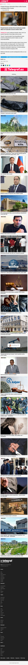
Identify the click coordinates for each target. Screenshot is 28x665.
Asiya (1, 611)
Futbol (1, 640)
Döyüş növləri (2, 637)
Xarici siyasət (2, 577)
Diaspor (2, 573)
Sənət (1, 630)
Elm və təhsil (2, 598)
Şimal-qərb (2, 652)
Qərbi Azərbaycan (3, 574)
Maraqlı (2, 622)
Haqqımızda (17, 658)
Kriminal (2, 621)
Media (1, 602)
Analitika (2, 581)
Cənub (1, 648)
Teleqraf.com (4, 32)
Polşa (7, 61)
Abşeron (2, 655)
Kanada (4, 61)
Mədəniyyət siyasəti (3, 627)
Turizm (2, 592)
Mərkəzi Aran (2, 651)
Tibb (1, 601)
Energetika (2, 587)
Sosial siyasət (3, 597)
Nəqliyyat (2, 591)
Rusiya (2, 61)
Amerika (2, 610)
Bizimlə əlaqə (23, 658)
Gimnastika (2, 636)
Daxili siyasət (2, 578)
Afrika (1, 608)
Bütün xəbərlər (3, 658)
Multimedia (12, 658)
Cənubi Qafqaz (3, 615)
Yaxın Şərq (2, 612)
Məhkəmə (2, 620)
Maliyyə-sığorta (3, 588)
